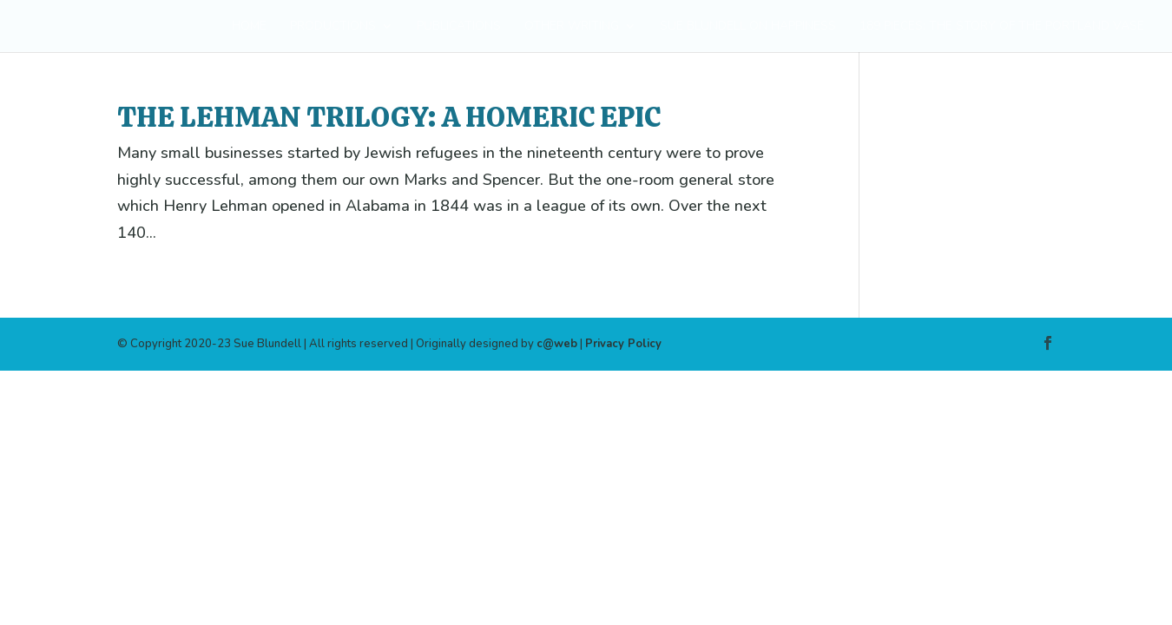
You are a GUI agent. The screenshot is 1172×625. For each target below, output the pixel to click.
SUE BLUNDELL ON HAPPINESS (748, 27)
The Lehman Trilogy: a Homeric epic (389, 116)
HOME (249, 27)
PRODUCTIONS (333, 27)
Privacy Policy (623, 344)
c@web (557, 344)
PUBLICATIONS (459, 27)
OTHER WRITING (571, 27)
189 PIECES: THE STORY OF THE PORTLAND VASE (1001, 27)
